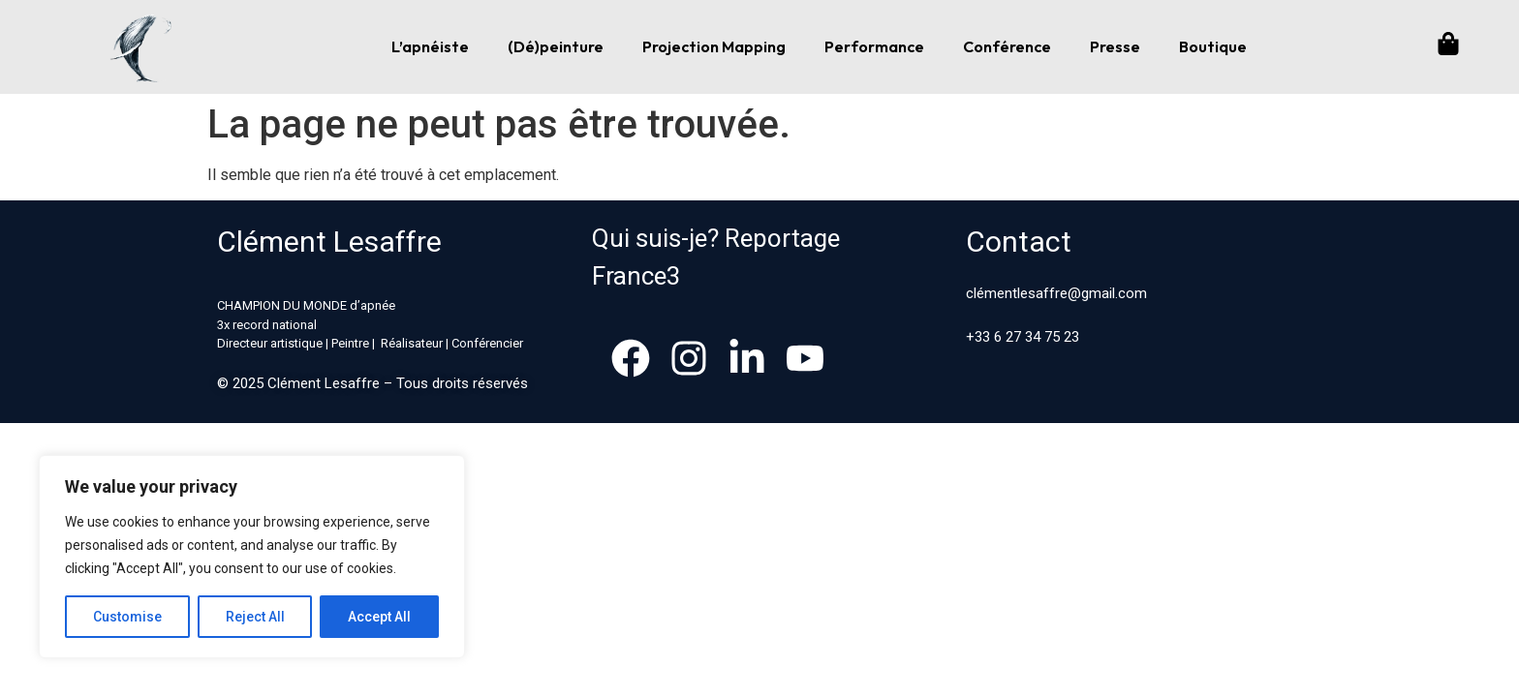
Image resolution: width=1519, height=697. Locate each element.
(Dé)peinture (556, 46)
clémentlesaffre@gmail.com (1056, 293)
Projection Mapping (714, 46)
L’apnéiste (430, 46)
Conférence (1007, 46)
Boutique (1213, 46)
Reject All (255, 616)
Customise (127, 616)
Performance (874, 46)
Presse (1115, 46)
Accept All (379, 616)
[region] (252, 556)
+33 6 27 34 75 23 (1022, 337)
